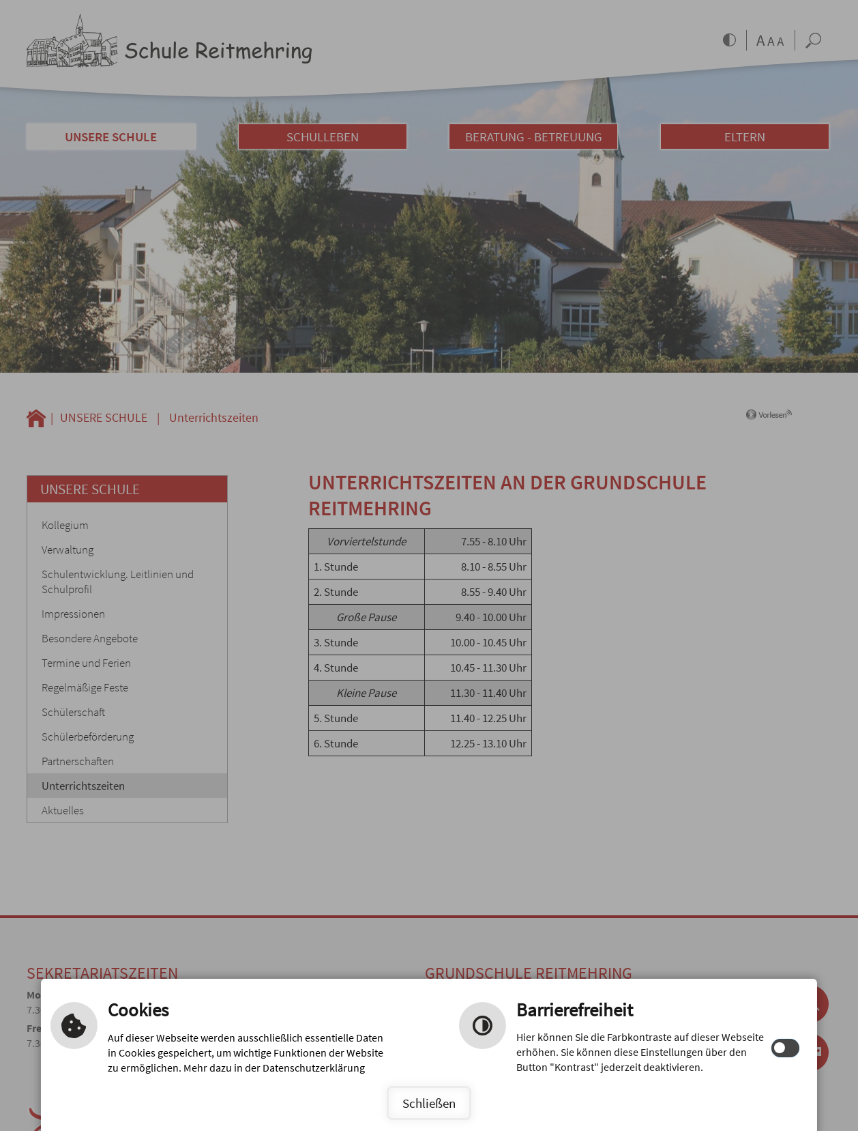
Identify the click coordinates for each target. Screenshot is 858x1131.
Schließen (429, 1103)
